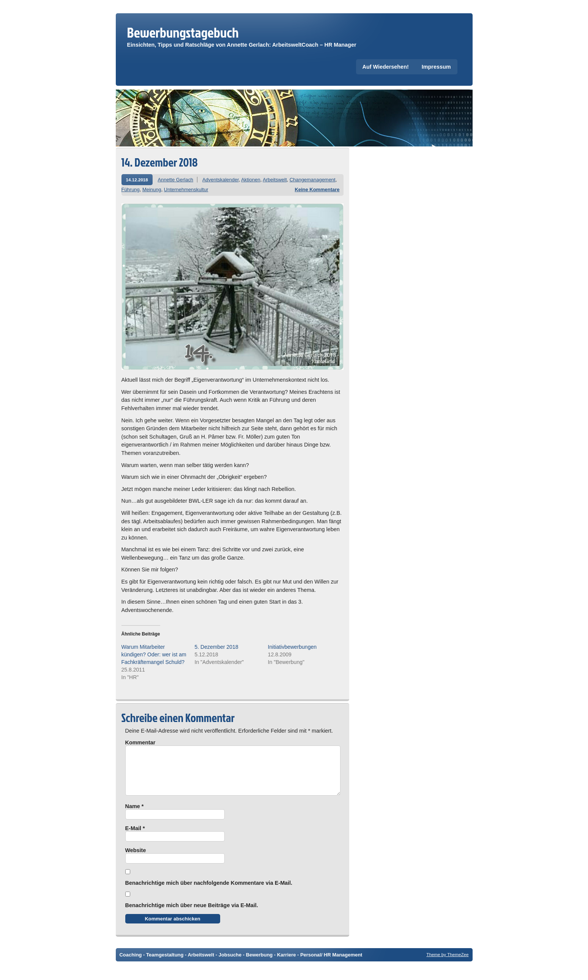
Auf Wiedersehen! (386, 67)
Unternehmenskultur (186, 189)
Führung (130, 189)
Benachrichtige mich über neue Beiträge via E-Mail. (191, 914)
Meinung (151, 189)
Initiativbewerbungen (292, 647)
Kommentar (140, 742)
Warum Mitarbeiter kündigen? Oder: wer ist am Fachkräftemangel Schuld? (153, 654)
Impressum (436, 67)
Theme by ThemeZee (447, 963)
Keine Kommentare (317, 189)
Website (135, 859)
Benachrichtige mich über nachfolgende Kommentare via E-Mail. (209, 892)
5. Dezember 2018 (216, 647)
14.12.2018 (137, 179)
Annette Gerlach (175, 179)
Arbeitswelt (275, 179)
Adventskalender (220, 179)
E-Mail (135, 837)
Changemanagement (313, 179)
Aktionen (250, 179)
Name (134, 815)
